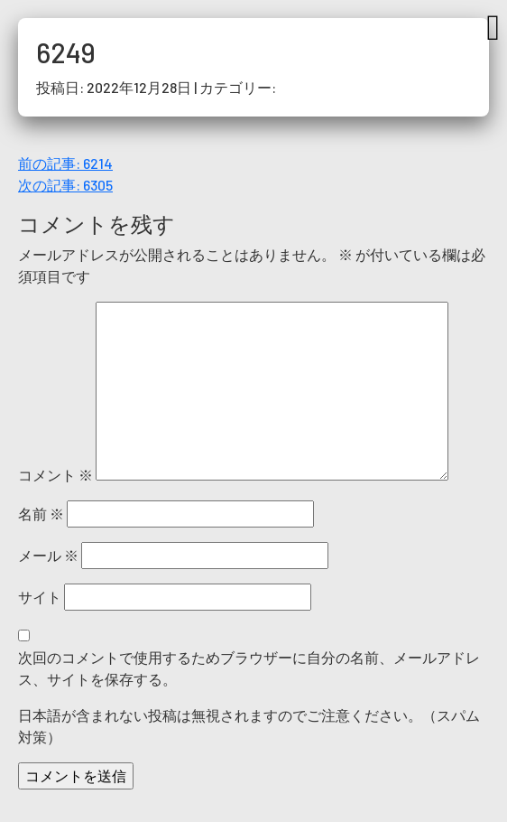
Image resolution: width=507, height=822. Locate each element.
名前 (41, 513)
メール (48, 555)
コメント (55, 474)
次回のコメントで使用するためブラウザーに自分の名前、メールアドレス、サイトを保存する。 (249, 668)
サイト (39, 596)
